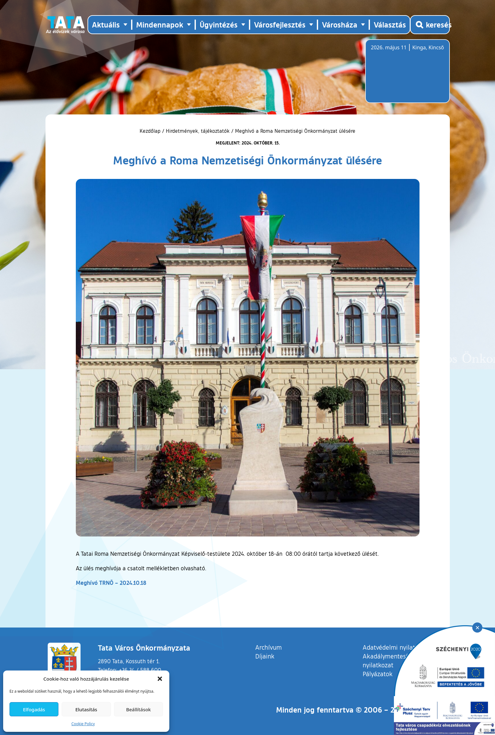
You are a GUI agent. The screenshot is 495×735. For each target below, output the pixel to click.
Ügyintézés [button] (219, 24)
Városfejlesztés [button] (279, 24)
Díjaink (265, 656)
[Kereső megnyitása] (430, 24)
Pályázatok (378, 674)
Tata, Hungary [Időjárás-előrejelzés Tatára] (406, 75)
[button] (160, 679)
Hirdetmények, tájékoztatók (198, 131)
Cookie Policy (83, 723)
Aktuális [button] (106, 24)
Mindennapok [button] (159, 24)
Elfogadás (34, 709)
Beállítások (138, 709)
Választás (390, 24)
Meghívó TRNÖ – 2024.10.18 (111, 582)
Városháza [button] (339, 24)
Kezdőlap (151, 131)
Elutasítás (86, 709)
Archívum (268, 647)
